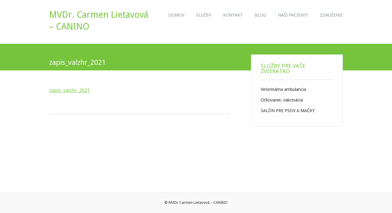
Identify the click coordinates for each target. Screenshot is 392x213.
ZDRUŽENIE (331, 15)
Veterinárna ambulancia (283, 89)
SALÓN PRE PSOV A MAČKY (288, 110)
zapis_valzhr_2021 (69, 90)
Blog (260, 15)
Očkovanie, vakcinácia (282, 100)
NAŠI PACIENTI (293, 15)
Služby (203, 15)
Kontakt (233, 15)
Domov (176, 15)
